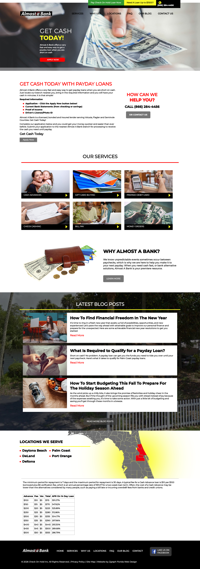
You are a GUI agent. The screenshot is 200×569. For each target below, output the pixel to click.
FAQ (129, 13)
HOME (60, 551)
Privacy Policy (78, 562)
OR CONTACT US (138, 115)
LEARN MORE (113, 278)
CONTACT (137, 551)
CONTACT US (165, 13)
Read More (77, 335)
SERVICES (77, 13)
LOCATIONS (114, 13)
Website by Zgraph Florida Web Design (117, 562)
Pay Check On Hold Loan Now (106, 2)
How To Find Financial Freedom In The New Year (118, 318)
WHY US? (95, 13)
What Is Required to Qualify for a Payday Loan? (117, 350)
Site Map (90, 562)
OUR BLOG (145, 13)
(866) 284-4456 (165, 5)
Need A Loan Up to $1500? (140, 2)
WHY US (85, 551)
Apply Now (28, 140)
